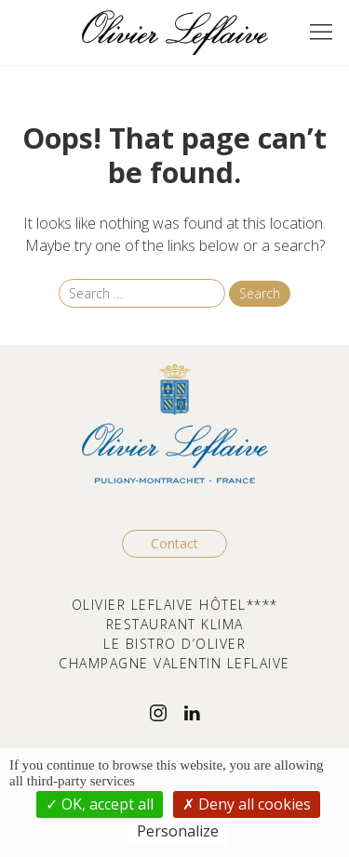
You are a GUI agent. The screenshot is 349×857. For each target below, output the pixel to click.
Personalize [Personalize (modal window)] (178, 831)
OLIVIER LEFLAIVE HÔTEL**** (175, 604)
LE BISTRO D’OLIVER (174, 644)
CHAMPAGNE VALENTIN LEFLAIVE (174, 663)
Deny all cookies (246, 804)
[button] (321, 32)
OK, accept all (100, 804)
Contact (174, 543)
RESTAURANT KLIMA (175, 624)
